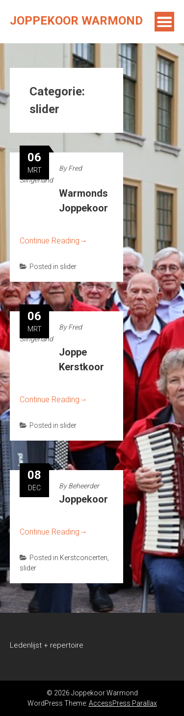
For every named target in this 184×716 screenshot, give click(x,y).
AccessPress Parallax (123, 703)
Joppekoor (83, 499)
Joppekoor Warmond (76, 21)
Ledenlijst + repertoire (46, 645)
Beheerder (83, 486)
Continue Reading (53, 240)
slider (68, 266)
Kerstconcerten (83, 558)
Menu (164, 21)
